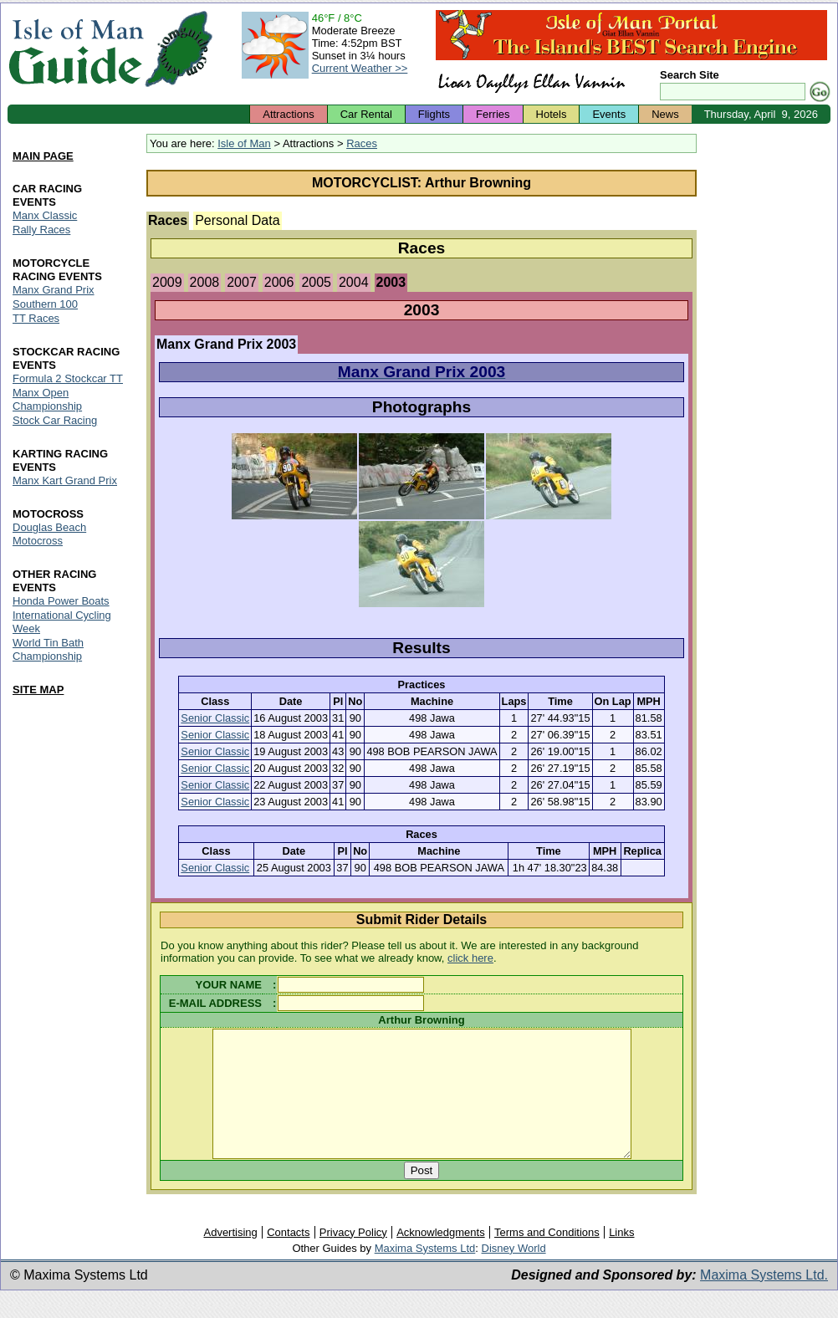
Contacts (288, 1257)
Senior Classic (215, 718)
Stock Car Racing (55, 420)
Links (621, 1257)
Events (609, 114)
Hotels (551, 114)
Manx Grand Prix (54, 290)
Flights (434, 114)
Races (361, 143)
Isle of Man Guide (76, 49)
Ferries (492, 114)
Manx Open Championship (47, 399)
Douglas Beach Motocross (49, 534)
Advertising (230, 1257)
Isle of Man (244, 143)
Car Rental (366, 114)
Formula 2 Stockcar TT (68, 378)
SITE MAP (38, 689)
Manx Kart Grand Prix (65, 480)
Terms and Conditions (547, 1257)
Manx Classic (45, 216)
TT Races (36, 318)
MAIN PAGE (43, 157)
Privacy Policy (353, 1257)
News (665, 114)
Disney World (514, 1273)
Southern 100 (45, 304)
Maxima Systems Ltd (425, 1273)
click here (470, 958)
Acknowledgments (440, 1257)
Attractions (288, 114)
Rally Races (41, 230)
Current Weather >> (360, 68)
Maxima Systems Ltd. (764, 1300)
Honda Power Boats (61, 601)
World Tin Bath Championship (48, 649)
